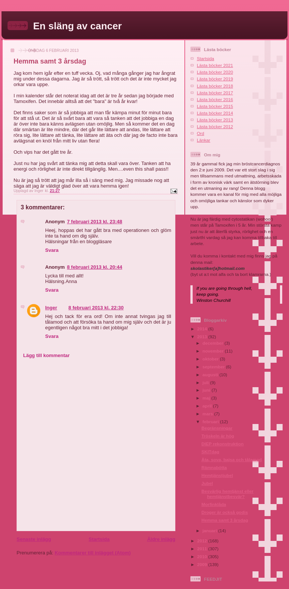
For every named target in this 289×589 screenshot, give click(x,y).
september (214, 366)
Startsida (99, 539)
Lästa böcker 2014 (215, 113)
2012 (202, 540)
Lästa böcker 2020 (215, 72)
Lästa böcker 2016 (215, 99)
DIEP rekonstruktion (222, 443)
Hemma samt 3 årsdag (224, 520)
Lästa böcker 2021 (215, 65)
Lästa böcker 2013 (215, 119)
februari (211, 421)
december (213, 343)
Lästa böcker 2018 (215, 85)
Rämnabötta (214, 467)
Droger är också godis (224, 512)
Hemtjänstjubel (217, 475)
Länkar (203, 140)
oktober (211, 358)
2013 (202, 336)
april (207, 405)
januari (210, 530)
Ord (200, 133)
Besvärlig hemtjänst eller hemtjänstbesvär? (227, 494)
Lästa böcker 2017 (215, 92)
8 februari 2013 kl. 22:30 (96, 307)
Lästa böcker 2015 (215, 106)
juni (206, 390)
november (213, 350)
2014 (202, 328)
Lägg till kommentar (46, 355)
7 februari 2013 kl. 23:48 (94, 221)
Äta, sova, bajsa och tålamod (231, 459)
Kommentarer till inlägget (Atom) (93, 553)
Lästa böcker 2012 (215, 126)
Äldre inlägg (161, 539)
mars (208, 413)
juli (206, 382)
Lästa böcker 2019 (215, 78)
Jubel (207, 483)
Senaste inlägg (34, 539)
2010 (202, 556)
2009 (202, 564)
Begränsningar (216, 427)
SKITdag (210, 451)
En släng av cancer (77, 26)
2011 (202, 548)
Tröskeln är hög (217, 435)
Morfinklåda (213, 504)
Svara (51, 250)
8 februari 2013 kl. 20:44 (94, 267)
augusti (210, 374)
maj (206, 397)
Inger (51, 307)
